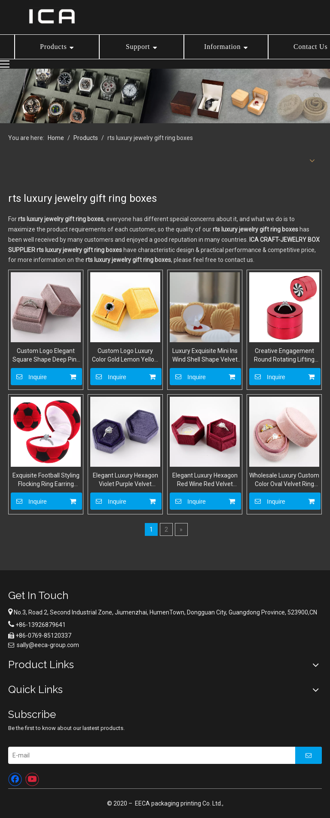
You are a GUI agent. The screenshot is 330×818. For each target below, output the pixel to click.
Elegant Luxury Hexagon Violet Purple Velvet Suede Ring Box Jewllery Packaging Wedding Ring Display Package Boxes (125, 480)
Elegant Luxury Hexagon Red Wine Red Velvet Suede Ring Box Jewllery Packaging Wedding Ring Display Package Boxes (204, 480)
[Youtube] (32, 779)
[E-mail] (149, 755)
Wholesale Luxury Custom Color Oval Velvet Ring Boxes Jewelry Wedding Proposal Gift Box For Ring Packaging (284, 480)
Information (222, 46)
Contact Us (310, 46)
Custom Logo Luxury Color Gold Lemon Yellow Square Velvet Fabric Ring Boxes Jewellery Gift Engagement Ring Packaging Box (125, 355)
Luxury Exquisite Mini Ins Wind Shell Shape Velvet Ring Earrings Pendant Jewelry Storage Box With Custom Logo (205, 355)
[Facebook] (15, 779)
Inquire (29, 376)
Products (53, 46)
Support (138, 46)
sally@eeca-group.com (48, 645)
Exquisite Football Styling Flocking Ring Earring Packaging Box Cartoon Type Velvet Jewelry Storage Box (45, 480)
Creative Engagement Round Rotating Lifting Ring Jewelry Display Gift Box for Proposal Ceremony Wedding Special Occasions (284, 355)
